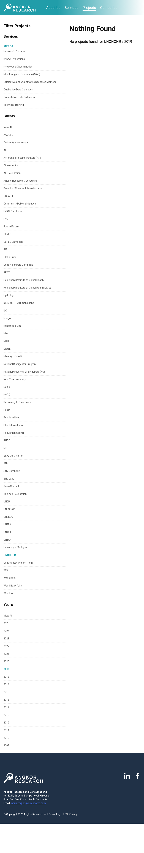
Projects (89, 8)
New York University (15, 379)
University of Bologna (15, 547)
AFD (6, 150)
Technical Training (14, 104)
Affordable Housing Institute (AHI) (23, 157)
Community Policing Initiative (20, 203)
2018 (6, 676)
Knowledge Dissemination (18, 66)
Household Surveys (14, 51)
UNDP (7, 501)
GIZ (5, 249)
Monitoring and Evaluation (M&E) (22, 74)
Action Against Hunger (16, 142)
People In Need (12, 417)
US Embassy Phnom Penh (18, 562)
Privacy (73, 814)
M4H (6, 341)
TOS (65, 814)
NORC (7, 394)
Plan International (13, 425)
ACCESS (8, 134)
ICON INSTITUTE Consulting (19, 303)
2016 (6, 692)
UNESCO (8, 516)
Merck (7, 348)
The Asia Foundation (15, 494)
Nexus (7, 387)
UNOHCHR (10, 555)
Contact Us (108, 8)
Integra (8, 318)
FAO (6, 218)
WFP (6, 570)
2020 (6, 661)
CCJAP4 (8, 196)
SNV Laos (9, 478)
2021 (6, 653)
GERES (7, 234)
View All (8, 127)
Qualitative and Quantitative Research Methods (30, 81)
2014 (6, 707)
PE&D (7, 409)
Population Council (14, 432)
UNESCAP (9, 509)
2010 (6, 737)
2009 (6, 745)
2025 (6, 623)
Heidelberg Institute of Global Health (24, 280)
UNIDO (7, 539)
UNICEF (8, 532)
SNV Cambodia (12, 471)
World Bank (10, 578)
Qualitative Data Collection (18, 89)
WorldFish (9, 593)
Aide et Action (11, 165)
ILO (5, 310)
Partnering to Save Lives (17, 402)
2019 (6, 669)
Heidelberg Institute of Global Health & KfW (27, 287)
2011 (6, 730)
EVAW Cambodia (13, 211)
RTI (5, 448)
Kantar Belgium (12, 325)
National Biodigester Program (20, 364)
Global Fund (10, 257)
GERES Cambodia (13, 241)
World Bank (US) (13, 585)
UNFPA (7, 524)
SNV (6, 463)
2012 (6, 722)
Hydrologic (9, 295)
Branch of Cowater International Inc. (24, 188)
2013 (6, 715)
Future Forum (11, 226)
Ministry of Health (13, 356)
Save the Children (13, 455)
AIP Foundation (12, 173)
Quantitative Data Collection (19, 97)
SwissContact (11, 486)
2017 (6, 684)
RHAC (7, 440)
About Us (53, 8)
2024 (6, 630)
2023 (6, 638)
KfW (6, 333)
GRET (7, 272)
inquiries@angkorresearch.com (28, 803)
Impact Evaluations (14, 59)
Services (71, 8)
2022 (6, 646)
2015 (6, 699)
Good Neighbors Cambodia (18, 264)
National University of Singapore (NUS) (25, 371)
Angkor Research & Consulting (20, 180)
